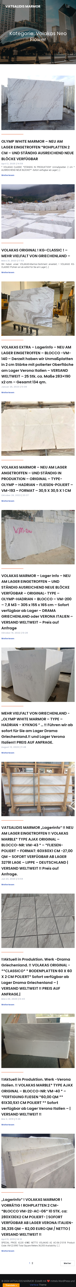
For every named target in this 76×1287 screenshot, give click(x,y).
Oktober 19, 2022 (10, 633)
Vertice (34, 1284)
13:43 (22, 999)
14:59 (20, 163)
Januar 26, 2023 (10, 386)
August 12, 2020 (10, 747)
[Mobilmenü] (68, 6)
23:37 (26, 495)
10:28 (25, 633)
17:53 (21, 260)
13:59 (20, 879)
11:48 (23, 747)
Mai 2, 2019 (7, 1119)
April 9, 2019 (8, 1239)
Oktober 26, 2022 (11, 495)
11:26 (18, 1119)
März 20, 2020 (9, 999)
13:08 (24, 386)
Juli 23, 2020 (8, 879)
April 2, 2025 (8, 163)
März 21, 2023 (8, 260)
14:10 (19, 1239)
